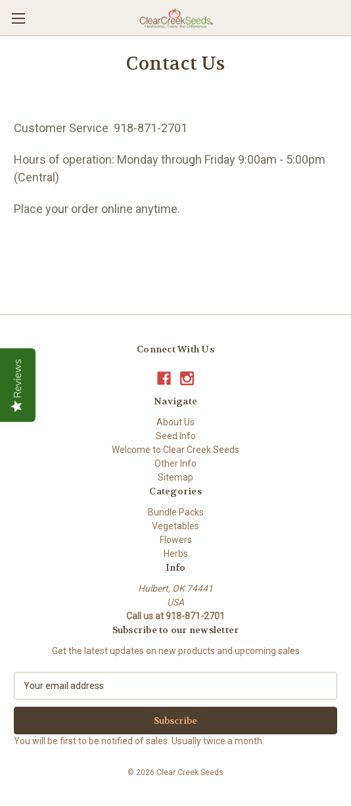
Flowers (176, 539)
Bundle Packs (176, 512)
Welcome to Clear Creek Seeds (175, 449)
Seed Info (176, 436)
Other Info (175, 463)
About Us (175, 422)
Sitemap (175, 477)
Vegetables (175, 526)
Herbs (176, 553)
